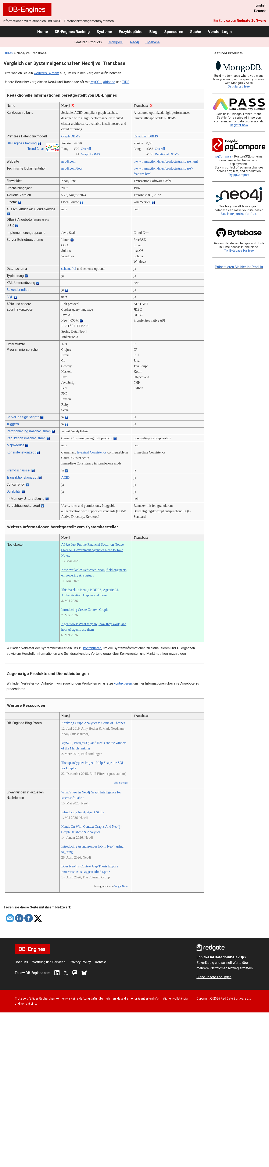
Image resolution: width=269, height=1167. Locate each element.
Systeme (104, 31)
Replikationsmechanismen (26, 438)
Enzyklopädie (130, 31)
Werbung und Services (48, 962)
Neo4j (134, 42)
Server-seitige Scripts (23, 417)
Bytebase (153, 42)
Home (42, 31)
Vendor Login (220, 31)
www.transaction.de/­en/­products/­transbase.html (166, 161)
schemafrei (68, 268)
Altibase (109, 82)
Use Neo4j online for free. (239, 214)
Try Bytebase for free (239, 250)
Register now (239, 125)
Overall (86, 149)
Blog (153, 31)
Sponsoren (173, 31)
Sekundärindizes (19, 290)
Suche (195, 31)
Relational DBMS (146, 136)
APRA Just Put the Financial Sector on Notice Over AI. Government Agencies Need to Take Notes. (92, 550)
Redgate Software (251, 21)
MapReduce (15, 445)
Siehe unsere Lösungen (214, 977)
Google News (121, 886)
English (260, 5)
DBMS (8, 53)
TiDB (125, 82)
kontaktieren (92, 648)
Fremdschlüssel (19, 470)
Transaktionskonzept (22, 477)
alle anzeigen (121, 782)
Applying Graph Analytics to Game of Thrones (93, 723)
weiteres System (46, 73)
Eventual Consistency (92, 452)
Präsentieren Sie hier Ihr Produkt (239, 267)
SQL (10, 297)
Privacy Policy (80, 962)
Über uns (21, 962)
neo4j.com (68, 161)
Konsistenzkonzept (21, 452)
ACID (65, 477)
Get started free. (239, 86)
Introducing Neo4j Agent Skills (82, 812)
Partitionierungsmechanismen (29, 431)
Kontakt (100, 962)
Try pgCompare (239, 175)
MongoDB (115, 42)
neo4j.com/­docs (72, 168)
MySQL (95, 82)
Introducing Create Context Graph (84, 609)
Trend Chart (36, 149)
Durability (14, 491)
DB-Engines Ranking (72, 31)
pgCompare (223, 156)
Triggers (13, 424)
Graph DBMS (70, 136)
